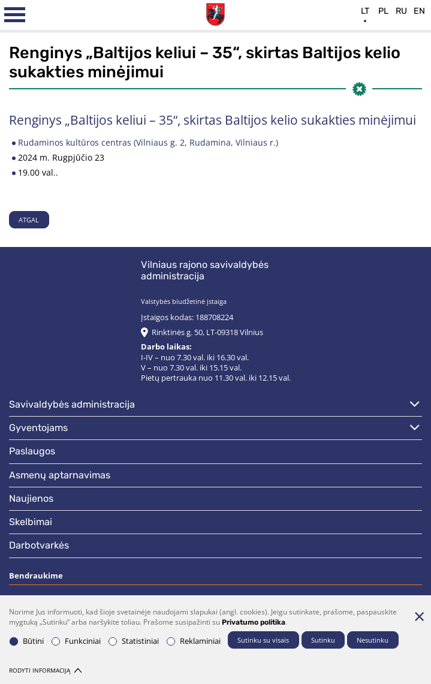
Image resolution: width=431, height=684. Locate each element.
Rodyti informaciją (45, 670)
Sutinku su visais (263, 639)
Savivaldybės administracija (72, 404)
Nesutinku (372, 639)
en (419, 11)
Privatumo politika (253, 622)
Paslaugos (32, 451)
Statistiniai (133, 641)
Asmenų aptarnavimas (59, 475)
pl (383, 11)
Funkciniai (76, 641)
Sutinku (323, 639)
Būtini (27, 641)
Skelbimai (30, 522)
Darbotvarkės (39, 545)
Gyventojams (38, 427)
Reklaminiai (194, 641)
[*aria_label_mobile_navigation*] (15, 15)
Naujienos (31, 498)
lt (365, 11)
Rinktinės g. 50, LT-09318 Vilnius (207, 332)
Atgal (29, 219)
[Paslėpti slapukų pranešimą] (419, 616)
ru (401, 11)
